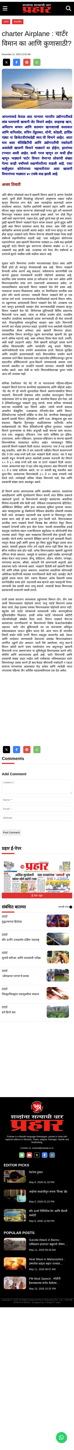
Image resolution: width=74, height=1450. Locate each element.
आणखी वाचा (65, 1049)
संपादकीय (18, 95)
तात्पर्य (6, 95)
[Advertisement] (37, 37)
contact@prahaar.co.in (42, 1291)
